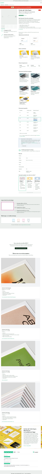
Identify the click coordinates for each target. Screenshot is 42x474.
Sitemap (25, 471)
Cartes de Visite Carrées (4, 453)
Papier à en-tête (11, 458)
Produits (2, 451)
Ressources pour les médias (28, 453)
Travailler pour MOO (29, 457)
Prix (34, 452)
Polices (22, 471)
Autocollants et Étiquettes (11, 456)
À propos (27, 451)
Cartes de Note (11, 453)
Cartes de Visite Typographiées (3, 455)
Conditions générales (10, 471)
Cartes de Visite (3, 452)
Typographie (19, 457)
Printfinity (27, 463)
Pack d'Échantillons (20, 458)
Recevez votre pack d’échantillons (21, 248)
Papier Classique (19, 456)
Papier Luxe (19, 452)
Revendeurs (27, 462)
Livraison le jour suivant (37, 453)
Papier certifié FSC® (20, 459)
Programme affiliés (36, 458)
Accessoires (11, 459)
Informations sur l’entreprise (30, 471)
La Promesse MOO (28, 464)
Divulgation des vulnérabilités (36, 461)
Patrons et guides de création (37, 456)
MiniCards (2, 459)
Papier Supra (19, 453)
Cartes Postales (11, 452)
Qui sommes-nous (28, 456)
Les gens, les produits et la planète (29, 455)
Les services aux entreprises (28, 460)
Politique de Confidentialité (17, 471)
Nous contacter (36, 451)
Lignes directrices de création (26, 224)
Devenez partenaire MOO (28, 467)
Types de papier (19, 451)
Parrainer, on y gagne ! (37, 459)
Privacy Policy (35, 435)
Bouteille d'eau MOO (4, 458)
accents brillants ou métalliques (13, 420)
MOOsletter (12, 433)
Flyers (10, 451)
